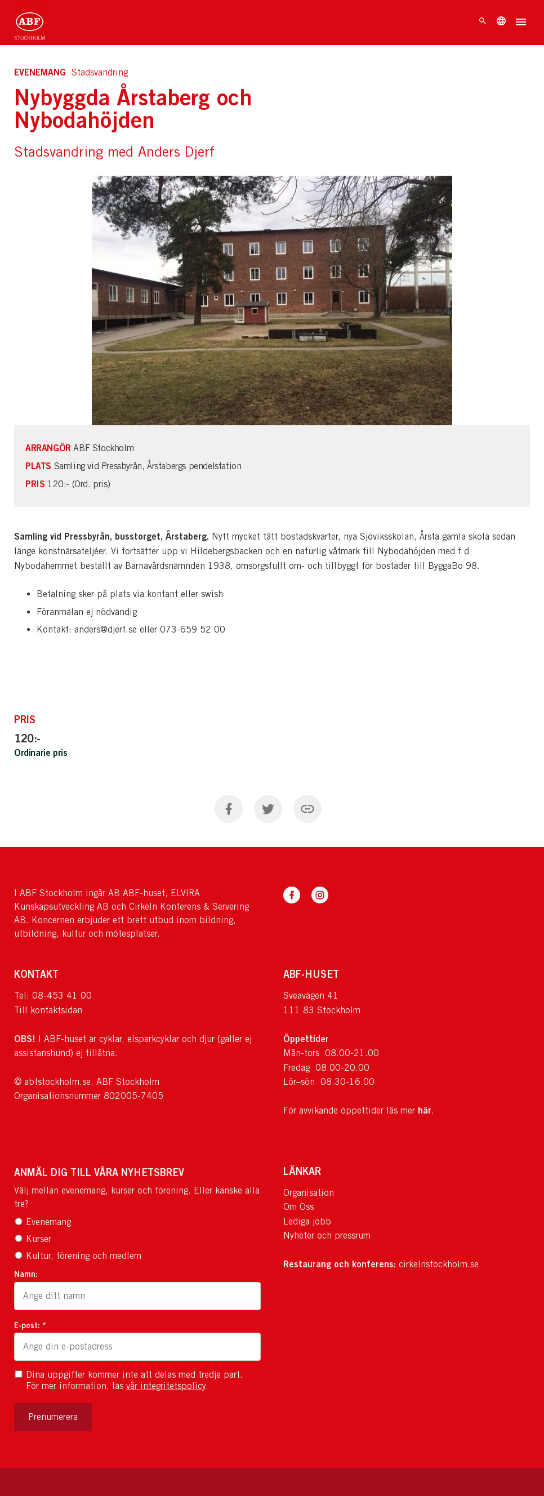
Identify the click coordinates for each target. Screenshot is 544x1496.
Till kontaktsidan (48, 1010)
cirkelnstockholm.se (439, 1264)
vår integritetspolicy (166, 1386)
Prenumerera (53, 1417)
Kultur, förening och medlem (77, 1255)
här (424, 1110)
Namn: (26, 1274)
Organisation (308, 1192)
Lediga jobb (307, 1221)
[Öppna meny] (521, 23)
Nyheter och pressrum (327, 1235)
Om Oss (298, 1206)
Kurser (32, 1239)
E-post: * (30, 1325)
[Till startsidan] (29, 22)
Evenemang (42, 1222)
